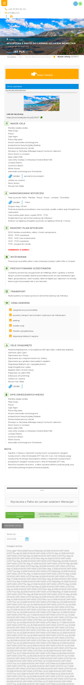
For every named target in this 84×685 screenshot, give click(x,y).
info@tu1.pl (13, 12)
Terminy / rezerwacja (42, 74)
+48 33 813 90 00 (17, 9)
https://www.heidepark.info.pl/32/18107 (23, 117)
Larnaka (16, 176)
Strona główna (11, 57)
